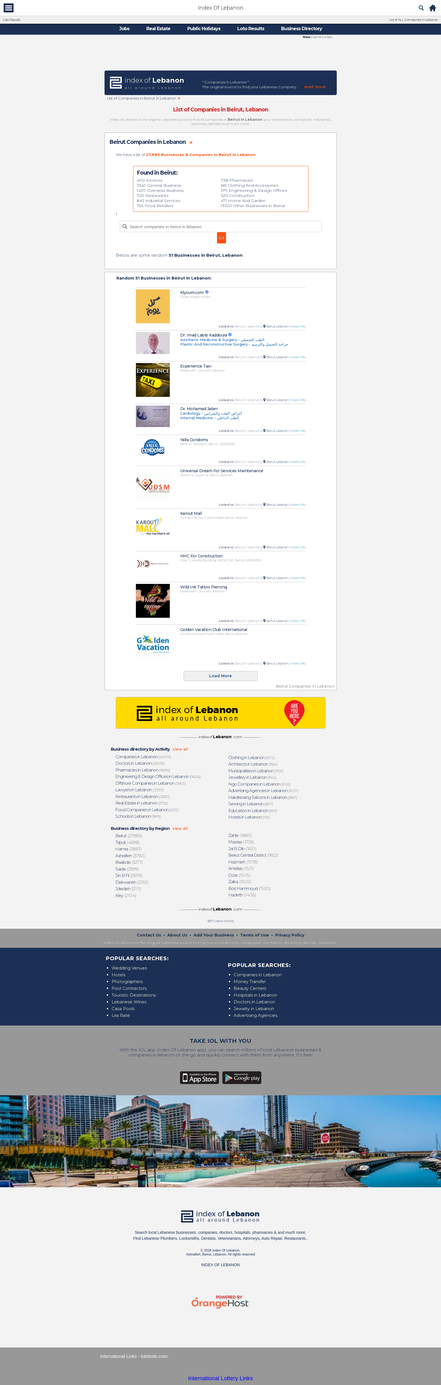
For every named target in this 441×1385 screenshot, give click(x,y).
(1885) (240, 835)
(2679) (128, 875)
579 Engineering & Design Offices (254, 190)
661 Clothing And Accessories (249, 185)
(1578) (243, 862)
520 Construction (238, 195)
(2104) (125, 895)
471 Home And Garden (243, 200)
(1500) (249, 888)
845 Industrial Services (158, 200)
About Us (177, 935)
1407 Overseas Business (160, 190)
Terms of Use (254, 935)
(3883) (128, 849)
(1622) (253, 855)
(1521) (241, 868)
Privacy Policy (289, 935)
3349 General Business (159, 185)
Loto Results (11, 20)
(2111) (128, 888)
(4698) (127, 842)
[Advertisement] (220, 54)
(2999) (127, 869)
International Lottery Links (220, 1378)
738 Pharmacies (237, 180)
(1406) (242, 895)
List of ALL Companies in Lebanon (413, 20)
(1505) (239, 875)
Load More (220, 675)
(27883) (128, 835)
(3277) (129, 862)
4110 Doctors (149, 180)
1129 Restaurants (152, 195)
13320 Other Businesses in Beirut (253, 205)
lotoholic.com (154, 1356)
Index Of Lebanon (221, 8)
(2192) (132, 882)
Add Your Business (214, 935)
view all (180, 749)
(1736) (241, 842)
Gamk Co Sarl (321, 37)
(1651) (242, 848)
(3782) (130, 855)
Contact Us (149, 935)
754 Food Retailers (155, 205)
